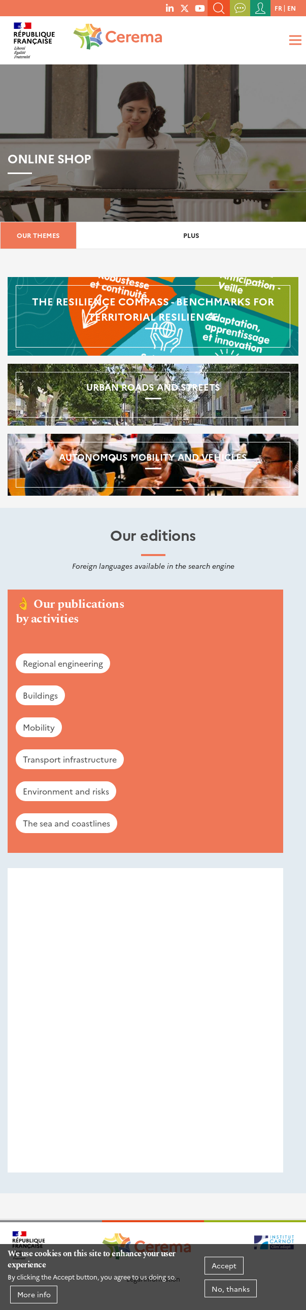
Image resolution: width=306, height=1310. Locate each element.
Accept (224, 1265)
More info (34, 1294)
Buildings (40, 695)
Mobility (39, 727)
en (291, 8)
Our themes (38, 235)
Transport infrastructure (70, 759)
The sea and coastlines (66, 823)
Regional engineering (63, 663)
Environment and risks (66, 791)
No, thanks (231, 1289)
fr (278, 8)
